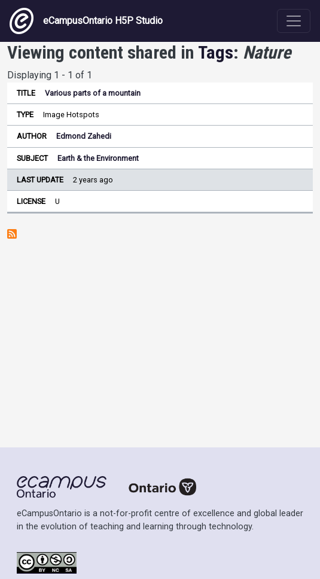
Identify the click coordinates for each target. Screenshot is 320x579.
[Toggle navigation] (293, 21)
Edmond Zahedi (83, 136)
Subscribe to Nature (12, 234)
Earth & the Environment (98, 158)
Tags (215, 52)
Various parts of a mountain (93, 93)
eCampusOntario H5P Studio (86, 21)
